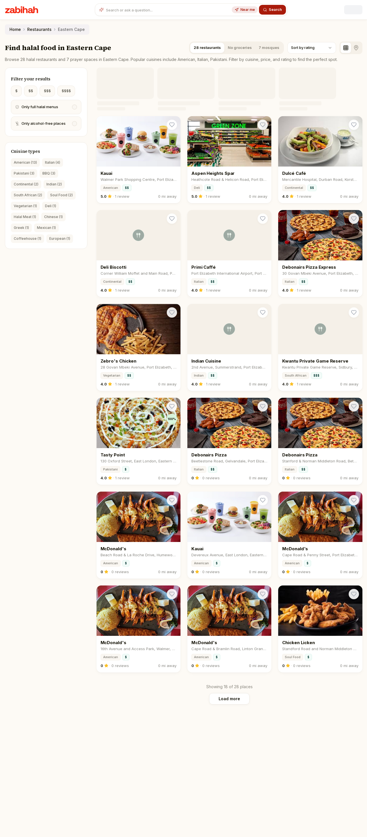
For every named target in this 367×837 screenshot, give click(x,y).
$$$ (47, 91)
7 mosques (269, 47)
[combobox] (311, 48)
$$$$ (66, 91)
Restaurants (39, 29)
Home (15, 29)
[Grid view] (346, 48)
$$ (30, 91)
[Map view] (356, 48)
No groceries (240, 47)
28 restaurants (207, 47)
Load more (229, 698)
